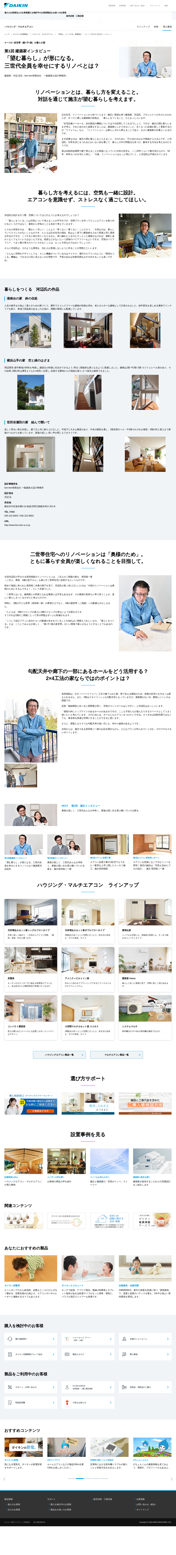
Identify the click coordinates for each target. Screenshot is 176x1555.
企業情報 (122, 6)
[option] (23, 1467)
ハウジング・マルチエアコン (19, 27)
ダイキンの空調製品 (20, 34)
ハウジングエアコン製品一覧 (59, 1066)
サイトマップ (155, 6)
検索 (166, 6)
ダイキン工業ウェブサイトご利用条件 (17, 1536)
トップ (6, 34)
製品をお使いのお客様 (61, 1524)
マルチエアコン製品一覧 (117, 1066)
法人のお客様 (14, 1524)
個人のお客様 (14, 1518)
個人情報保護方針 (39, 1536)
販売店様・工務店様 (96, 17)
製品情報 (112, 6)
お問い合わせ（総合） (138, 6)
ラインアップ (142, 27)
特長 (156, 27)
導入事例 (167, 27)
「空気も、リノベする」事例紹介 (69, 34)
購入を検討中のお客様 (61, 1518)
